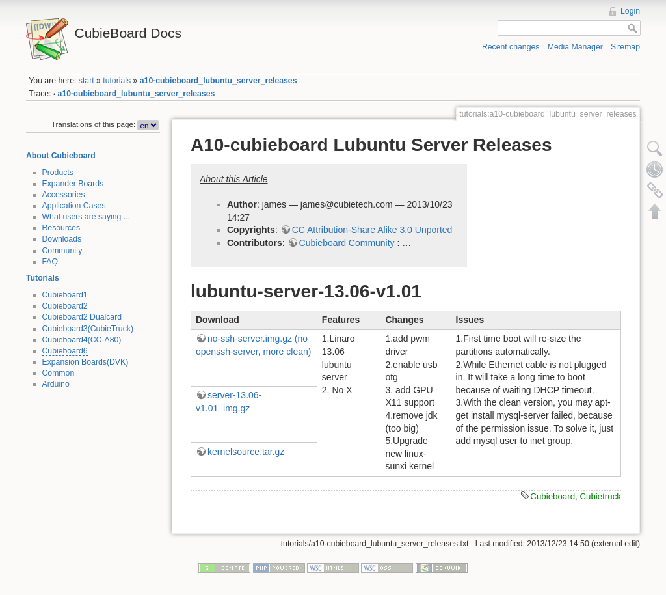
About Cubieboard (61, 155)
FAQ (50, 261)
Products (57, 172)
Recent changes (511, 46)
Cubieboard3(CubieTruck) (88, 328)
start (86, 80)
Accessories (63, 194)
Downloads (62, 238)
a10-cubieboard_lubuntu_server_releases (218, 80)
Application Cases (74, 205)
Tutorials (42, 278)
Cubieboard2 (65, 306)
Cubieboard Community (347, 243)
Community (62, 250)
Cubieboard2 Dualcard (82, 317)
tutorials (117, 80)
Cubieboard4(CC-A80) (82, 339)
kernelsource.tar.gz (245, 452)
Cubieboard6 (65, 350)
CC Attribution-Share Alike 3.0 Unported (372, 230)
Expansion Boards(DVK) (85, 362)
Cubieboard (552, 496)
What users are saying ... (86, 216)
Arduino (56, 384)
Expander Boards (73, 183)
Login (630, 11)
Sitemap (625, 46)
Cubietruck (600, 496)
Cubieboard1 (65, 294)
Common (58, 373)
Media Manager (575, 46)
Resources (61, 227)
